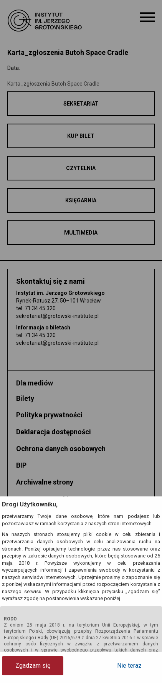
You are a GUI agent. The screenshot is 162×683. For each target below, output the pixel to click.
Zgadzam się (32, 665)
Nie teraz (129, 665)
